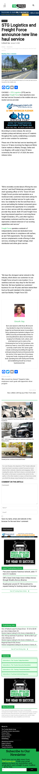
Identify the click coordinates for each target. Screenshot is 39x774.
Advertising (5, 738)
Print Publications (7, 745)
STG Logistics (16, 92)
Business (4, 20)
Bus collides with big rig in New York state (21, 393)
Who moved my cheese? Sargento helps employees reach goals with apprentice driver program (17, 381)
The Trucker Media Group (9, 729)
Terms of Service (6, 735)
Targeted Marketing (7, 747)
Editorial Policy (6, 737)
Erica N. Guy (6, 43)
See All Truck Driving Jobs (19, 649)
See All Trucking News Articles (19, 591)
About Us (4, 726)
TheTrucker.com (8, 765)
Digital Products (6, 743)
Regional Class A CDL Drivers (11, 642)
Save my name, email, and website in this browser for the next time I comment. (16, 520)
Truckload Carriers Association (10, 731)
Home (3, 46)
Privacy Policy (5, 733)
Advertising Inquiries (7, 741)
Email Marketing (6, 749)
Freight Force (14, 95)
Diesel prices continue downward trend (13, 459)
